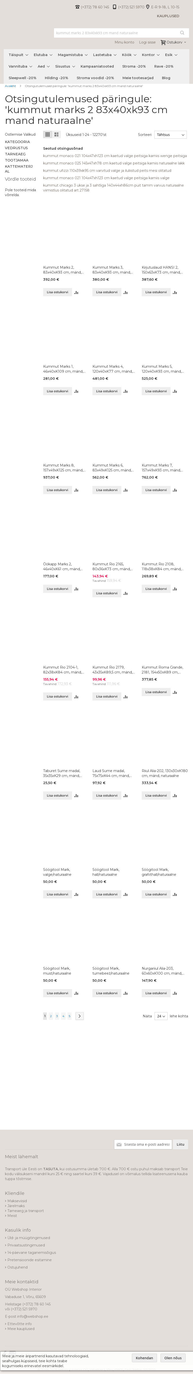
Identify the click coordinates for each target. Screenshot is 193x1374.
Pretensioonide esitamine (29, 1260)
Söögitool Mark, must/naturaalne (57, 971)
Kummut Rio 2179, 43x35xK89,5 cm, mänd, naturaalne (112, 670)
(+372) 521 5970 (131, 7)
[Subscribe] (180, 1144)
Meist (12, 1215)
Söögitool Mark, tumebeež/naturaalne (110, 971)
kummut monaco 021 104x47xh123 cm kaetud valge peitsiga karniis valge (106, 178)
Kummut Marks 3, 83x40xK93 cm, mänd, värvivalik (111, 270)
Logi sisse (147, 42)
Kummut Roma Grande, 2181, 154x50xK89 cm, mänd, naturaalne (162, 670)
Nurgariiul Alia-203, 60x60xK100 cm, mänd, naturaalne (162, 971)
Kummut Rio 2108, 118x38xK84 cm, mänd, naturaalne (161, 566)
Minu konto (124, 42)
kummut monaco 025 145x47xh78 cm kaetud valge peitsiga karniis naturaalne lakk (114, 163)
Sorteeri (145, 134)
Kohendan (144, 1358)
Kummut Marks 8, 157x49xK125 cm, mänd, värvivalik (63, 468)
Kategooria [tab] (17, 142)
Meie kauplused (21, 1329)
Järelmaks (16, 1206)
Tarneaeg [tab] (15, 154)
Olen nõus (173, 1358)
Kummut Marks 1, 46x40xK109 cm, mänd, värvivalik (63, 369)
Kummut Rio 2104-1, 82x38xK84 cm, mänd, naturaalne (62, 670)
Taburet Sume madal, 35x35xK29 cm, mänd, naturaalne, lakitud (61, 773)
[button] (76, 292)
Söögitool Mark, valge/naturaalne (57, 872)
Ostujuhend (17, 1267)
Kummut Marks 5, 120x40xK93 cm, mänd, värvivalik (162, 369)
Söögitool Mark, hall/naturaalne (105, 872)
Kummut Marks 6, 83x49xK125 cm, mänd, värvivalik (112, 468)
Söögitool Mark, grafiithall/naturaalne (159, 872)
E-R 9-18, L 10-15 (165, 7)
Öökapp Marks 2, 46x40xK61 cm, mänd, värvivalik (62, 566)
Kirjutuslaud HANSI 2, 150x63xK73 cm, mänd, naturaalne (161, 270)
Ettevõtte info (19, 1324)
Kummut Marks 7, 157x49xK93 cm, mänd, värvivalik (161, 468)
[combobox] (121, 33)
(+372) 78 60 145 (95, 7)
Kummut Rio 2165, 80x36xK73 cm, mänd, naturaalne (111, 566)
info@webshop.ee (32, 1316)
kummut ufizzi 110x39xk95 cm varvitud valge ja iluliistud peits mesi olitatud (107, 170)
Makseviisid (17, 1201)
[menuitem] (17, 55)
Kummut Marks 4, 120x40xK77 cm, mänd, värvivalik (112, 369)
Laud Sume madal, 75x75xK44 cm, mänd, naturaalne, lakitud (111, 773)
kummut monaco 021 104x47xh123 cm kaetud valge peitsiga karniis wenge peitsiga (115, 156)
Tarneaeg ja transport (25, 1211)
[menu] (96, 66)
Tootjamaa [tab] (16, 160)
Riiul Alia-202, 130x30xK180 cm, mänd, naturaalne (165, 773)
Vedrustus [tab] (16, 148)
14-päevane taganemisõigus (31, 1252)
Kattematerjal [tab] (19, 169)
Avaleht (11, 86)
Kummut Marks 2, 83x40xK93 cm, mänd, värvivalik (62, 270)
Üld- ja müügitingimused (28, 1238)
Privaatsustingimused (26, 1245)
